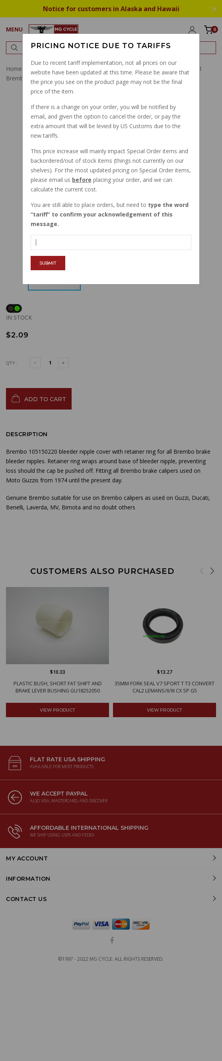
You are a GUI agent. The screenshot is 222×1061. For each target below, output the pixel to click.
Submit (47, 263)
